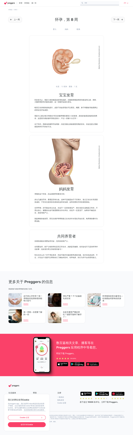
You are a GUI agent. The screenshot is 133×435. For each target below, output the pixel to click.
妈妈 (66, 29)
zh (126, 3)
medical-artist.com (99, 51)
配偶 (78, 29)
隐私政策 (60, 400)
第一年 (33, 3)
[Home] (9, 3)
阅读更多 (25, 304)
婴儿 (54, 29)
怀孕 (20, 3)
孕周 (15, 9)
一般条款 (60, 397)
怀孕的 (26, 3)
